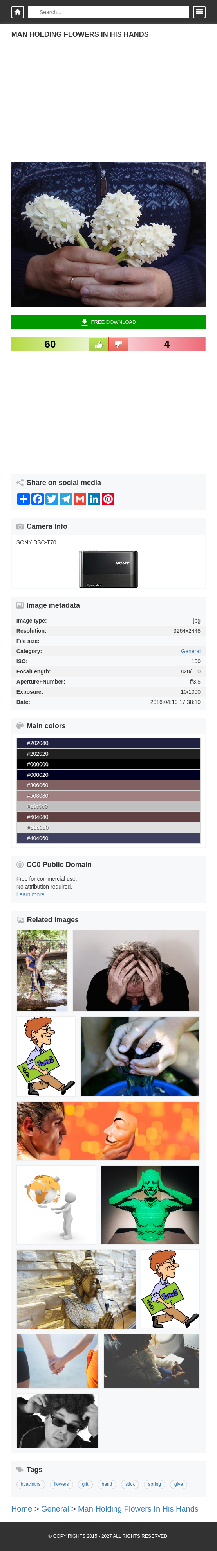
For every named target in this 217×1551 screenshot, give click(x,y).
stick (130, 1484)
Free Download (108, 322)
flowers (61, 1484)
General (191, 651)
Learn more (30, 894)
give (178, 1484)
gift (85, 1484)
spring (154, 1484)
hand (107, 1484)
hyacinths (31, 1484)
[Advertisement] (108, 107)
